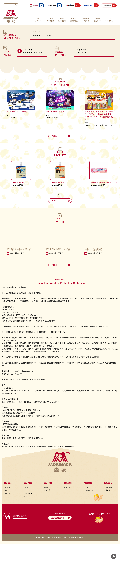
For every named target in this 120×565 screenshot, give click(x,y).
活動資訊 (47, 487)
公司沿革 (7, 487)
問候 (5, 490)
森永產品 (28, 483)
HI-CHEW (27, 490)
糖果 (25, 496)
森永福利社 (108, 487)
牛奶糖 (26, 487)
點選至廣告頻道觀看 (15, 253)
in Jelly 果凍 (28, 493)
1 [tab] (58, 194)
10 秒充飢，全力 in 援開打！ (42, 35)
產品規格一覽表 (89, 490)
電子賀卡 (87, 487)
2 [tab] (62, 194)
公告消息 (47, 490)
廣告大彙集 (68, 487)
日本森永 (7, 493)
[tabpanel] (21, 174)
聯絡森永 (107, 490)
